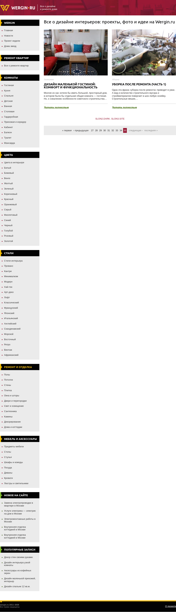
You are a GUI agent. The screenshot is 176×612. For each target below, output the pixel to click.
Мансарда (9, 143)
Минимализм (11, 276)
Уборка (115, 79)
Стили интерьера (13, 260)
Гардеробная (11, 116)
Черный (8, 225)
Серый (7, 209)
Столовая (9, 111)
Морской (8, 334)
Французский (11, 308)
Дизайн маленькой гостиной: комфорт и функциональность (70, 86)
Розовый (8, 235)
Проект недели (12, 40)
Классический (11, 302)
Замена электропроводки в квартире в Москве (18, 504)
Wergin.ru (17, 8)
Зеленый (8, 188)
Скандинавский (12, 328)
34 (121, 130)
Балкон (8, 132)
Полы (7, 374)
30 (104, 130)
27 (92, 130)
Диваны (8, 472)
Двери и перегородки (15, 401)
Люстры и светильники (16, 483)
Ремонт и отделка (18, 367)
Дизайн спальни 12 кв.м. (17, 586)
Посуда (8, 467)
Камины (8, 416)
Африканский (11, 355)
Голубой (8, 230)
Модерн (8, 281)
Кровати (8, 478)
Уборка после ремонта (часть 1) (139, 84)
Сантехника (10, 411)
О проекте (170, 606)
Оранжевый (10, 204)
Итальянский (11, 318)
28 (96, 130)
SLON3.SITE (118, 118)
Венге (7, 178)
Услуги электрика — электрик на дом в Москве (20, 512)
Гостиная (9, 85)
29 (100, 130)
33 (117, 130)
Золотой (8, 241)
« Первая (67, 130)
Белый (7, 167)
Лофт (7, 297)
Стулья (8, 457)
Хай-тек (8, 287)
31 (108, 130)
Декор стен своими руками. (18, 557)
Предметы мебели (14, 446)
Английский (10, 323)
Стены (7, 385)
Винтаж (8, 349)
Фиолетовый (10, 215)
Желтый (8, 183)
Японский (9, 313)
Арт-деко (9, 292)
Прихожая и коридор (15, 122)
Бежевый (9, 173)
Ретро (7, 344)
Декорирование (12, 421)
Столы (7, 451)
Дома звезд (10, 46)
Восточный (10, 339)
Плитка (8, 390)
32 (112, 130)
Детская (8, 101)
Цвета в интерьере (14, 162)
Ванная (8, 106)
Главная (8, 30)
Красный (8, 199)
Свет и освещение (14, 406)
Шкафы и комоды (13, 462)
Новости (8, 35)
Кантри (8, 271)
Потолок (8, 379)
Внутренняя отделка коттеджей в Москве (15, 528)
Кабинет (8, 127)
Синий (7, 220)
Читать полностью (56, 107)
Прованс (8, 266)
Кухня (7, 90)
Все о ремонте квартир (16, 65)
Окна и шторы (11, 395)
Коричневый (10, 194)
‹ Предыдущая (81, 130)
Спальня (8, 95)
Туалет (7, 137)
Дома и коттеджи (13, 427)
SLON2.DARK (102, 118)
